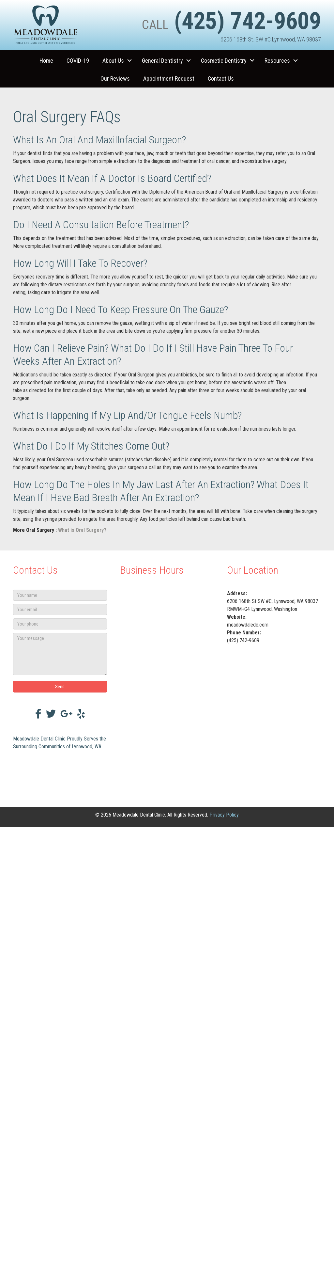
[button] (129, 61)
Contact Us (221, 78)
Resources (277, 60)
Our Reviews (115, 78)
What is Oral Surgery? (82, 530)
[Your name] (60, 595)
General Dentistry (162, 60)
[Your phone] (60, 623)
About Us (113, 60)
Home (46, 60)
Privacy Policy (224, 815)
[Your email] (60, 609)
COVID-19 (78, 60)
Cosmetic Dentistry (224, 60)
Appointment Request (168, 78)
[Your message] (60, 654)
